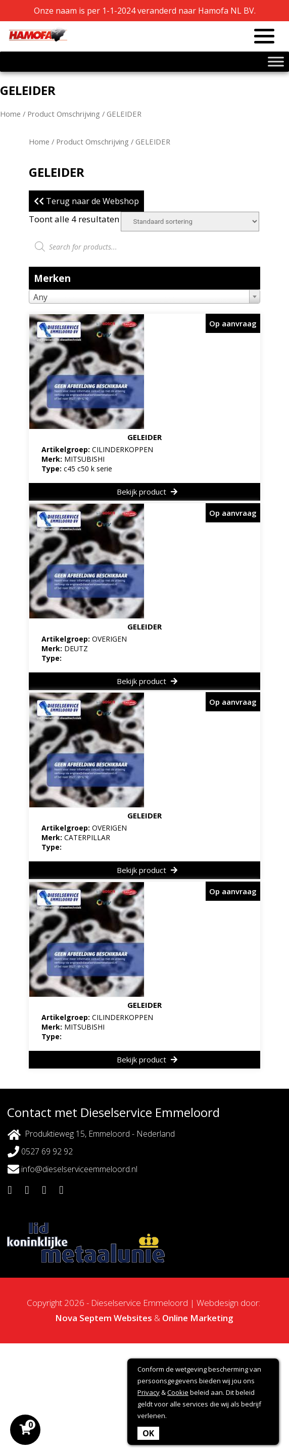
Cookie (177, 1392)
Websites (133, 1318)
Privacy (148, 1392)
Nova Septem (83, 1318)
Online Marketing (197, 1318)
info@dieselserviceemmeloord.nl (72, 1169)
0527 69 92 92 (40, 1151)
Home (10, 114)
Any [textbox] (40, 297)
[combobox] (144, 296)
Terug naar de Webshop (86, 201)
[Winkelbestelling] (190, 221)
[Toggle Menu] (276, 61)
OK (148, 1433)
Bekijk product (147, 492)
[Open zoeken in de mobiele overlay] (144, 246)
